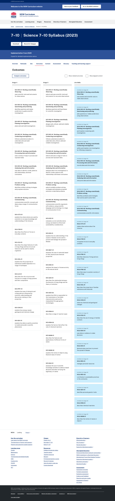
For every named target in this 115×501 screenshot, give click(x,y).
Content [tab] (47, 64)
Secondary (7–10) (48, 442)
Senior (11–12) (47, 444)
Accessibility (21, 493)
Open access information (33, 493)
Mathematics (14, 452)
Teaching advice (48, 452)
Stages (46, 438)
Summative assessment (82, 474)
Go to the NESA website (90, 6)
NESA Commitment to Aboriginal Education (87, 455)
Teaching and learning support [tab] (81, 64)
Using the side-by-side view (51, 463)
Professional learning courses (51, 459)
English (13, 450)
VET (12, 467)
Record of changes (49, 461)
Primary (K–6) (47, 440)
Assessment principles (82, 469)
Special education (81, 444)
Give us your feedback (71, 6)
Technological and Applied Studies (20, 456)
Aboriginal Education (82, 451)
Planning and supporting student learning (21, 444)
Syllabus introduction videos (51, 450)
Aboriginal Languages (82, 461)
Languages (14, 465)
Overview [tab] (15, 64)
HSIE (12, 459)
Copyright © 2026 (15, 497)
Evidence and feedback (82, 476)
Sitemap (13, 493)
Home (12, 26)
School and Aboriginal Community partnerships (88, 452)
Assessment (80, 467)
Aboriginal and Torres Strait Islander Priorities (88, 457)
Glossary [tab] (66, 64)
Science (13, 454)
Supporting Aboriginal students (84, 447)
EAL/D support (80, 442)
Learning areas (19, 26)
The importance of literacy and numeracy (21, 442)
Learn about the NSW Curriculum (19, 440)
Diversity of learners (82, 438)
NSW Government (71, 493)
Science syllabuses (30, 26)
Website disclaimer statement (49, 493)
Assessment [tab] (57, 64)
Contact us (62, 493)
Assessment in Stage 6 (82, 480)
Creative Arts (14, 461)
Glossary (46, 456)
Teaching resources (49, 454)
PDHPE (13, 463)
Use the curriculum (17, 438)
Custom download (48, 465)
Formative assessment (82, 471)
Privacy (27, 432)
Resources (47, 448)
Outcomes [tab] (39, 64)
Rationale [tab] (23, 64)
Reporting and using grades (83, 478)
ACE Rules (79, 482)
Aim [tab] (31, 64)
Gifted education (80, 440)
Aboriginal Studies (81, 464)
